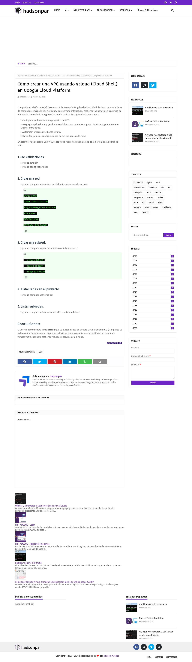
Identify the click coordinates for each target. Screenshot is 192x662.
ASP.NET (150, 197)
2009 (153, 328)
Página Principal (24, 76)
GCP (40, 352)
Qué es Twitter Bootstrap (157, 121)
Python (160, 197)
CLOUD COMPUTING (40, 76)
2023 (153, 270)
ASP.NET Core (139, 188)
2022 (153, 274)
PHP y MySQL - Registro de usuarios (32, 544)
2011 (153, 319)
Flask (160, 202)
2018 (153, 292)
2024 (153, 265)
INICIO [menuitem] (57, 10)
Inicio (17, 2)
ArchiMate (166, 207)
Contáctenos (39, 2)
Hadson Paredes (111, 656)
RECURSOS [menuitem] (125, 10)
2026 (153, 256)
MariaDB (137, 207)
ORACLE (158, 192)
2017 (153, 297)
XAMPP (155, 207)
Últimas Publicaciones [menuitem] (147, 10)
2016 (153, 301)
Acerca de (27, 2)
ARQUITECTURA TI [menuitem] (82, 10)
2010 (153, 324)
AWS (162, 188)
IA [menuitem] (65, 10)
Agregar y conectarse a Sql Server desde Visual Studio (41, 506)
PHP (158, 183)
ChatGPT (145, 212)
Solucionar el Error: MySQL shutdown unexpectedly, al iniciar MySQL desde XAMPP (54, 582)
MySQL (149, 183)
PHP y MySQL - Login (25, 525)
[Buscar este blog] (147, 235)
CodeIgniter (138, 192)
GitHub (151, 202)
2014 (153, 310)
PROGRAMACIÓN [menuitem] (104, 10)
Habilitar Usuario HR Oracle (28, 563)
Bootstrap (152, 188)
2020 (153, 283)
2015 (153, 306)
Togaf (147, 207)
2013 (153, 315)
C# (169, 188)
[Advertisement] (96, 38)
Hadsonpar (24, 97)
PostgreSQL (138, 197)
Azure (136, 202)
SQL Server (138, 183)
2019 (153, 288)
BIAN (136, 212)
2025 (153, 261)
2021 (153, 279)
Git (143, 202)
